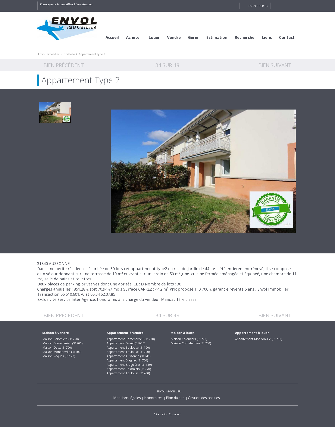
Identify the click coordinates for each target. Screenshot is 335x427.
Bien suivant (275, 65)
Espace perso (258, 6)
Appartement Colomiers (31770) (129, 369)
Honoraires (153, 397)
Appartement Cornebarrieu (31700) (131, 339)
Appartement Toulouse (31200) (128, 352)
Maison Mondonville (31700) (62, 352)
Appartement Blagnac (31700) (127, 360)
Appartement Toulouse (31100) (128, 347)
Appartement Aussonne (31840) (129, 356)
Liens (267, 37)
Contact (287, 37)
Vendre (174, 37)
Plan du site (175, 397)
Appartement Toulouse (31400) (128, 373)
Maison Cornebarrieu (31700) (62, 343)
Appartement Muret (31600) (126, 343)
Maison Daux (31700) (57, 347)
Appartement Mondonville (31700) (258, 339)
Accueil (112, 37)
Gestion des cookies (204, 397)
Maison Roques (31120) (58, 356)
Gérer (193, 37)
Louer (154, 37)
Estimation (216, 37)
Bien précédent (64, 65)
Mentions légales (127, 397)
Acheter (133, 37)
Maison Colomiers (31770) (60, 339)
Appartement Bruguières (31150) (129, 365)
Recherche (244, 37)
